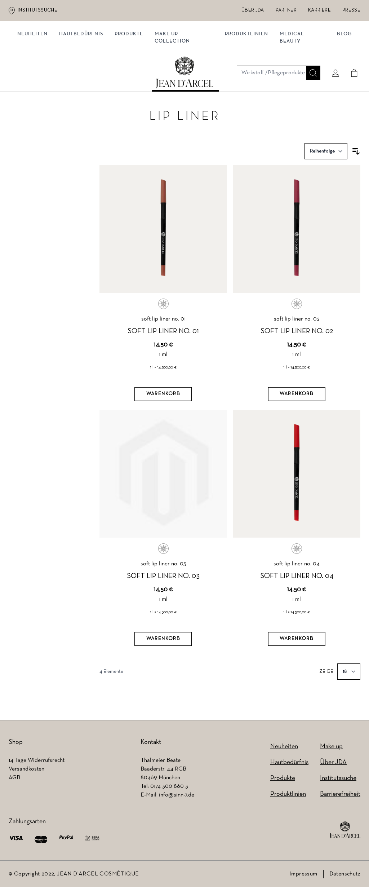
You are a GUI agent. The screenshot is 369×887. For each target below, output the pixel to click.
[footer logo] (345, 830)
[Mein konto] (332, 46)
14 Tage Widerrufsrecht (37, 760)
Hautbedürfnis (84, 74)
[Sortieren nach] (325, 154)
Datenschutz (344, 874)
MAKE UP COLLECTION (175, 78)
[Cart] (351, 46)
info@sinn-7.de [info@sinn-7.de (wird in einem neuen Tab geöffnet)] (176, 795)
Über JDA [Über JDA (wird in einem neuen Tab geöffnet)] (252, 10)
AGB (14, 777)
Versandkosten (26, 769)
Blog (341, 74)
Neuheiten (35, 74)
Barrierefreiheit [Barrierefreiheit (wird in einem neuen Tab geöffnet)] (340, 794)
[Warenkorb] (163, 397)
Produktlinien (246, 74)
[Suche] (310, 46)
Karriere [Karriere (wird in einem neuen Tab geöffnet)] (319, 10)
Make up (331, 746)
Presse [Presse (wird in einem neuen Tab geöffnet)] (351, 10)
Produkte (131, 74)
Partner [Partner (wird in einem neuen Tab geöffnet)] (286, 10)
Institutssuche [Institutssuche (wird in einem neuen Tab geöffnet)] (37, 10)
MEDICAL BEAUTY (291, 78)
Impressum (303, 874)
